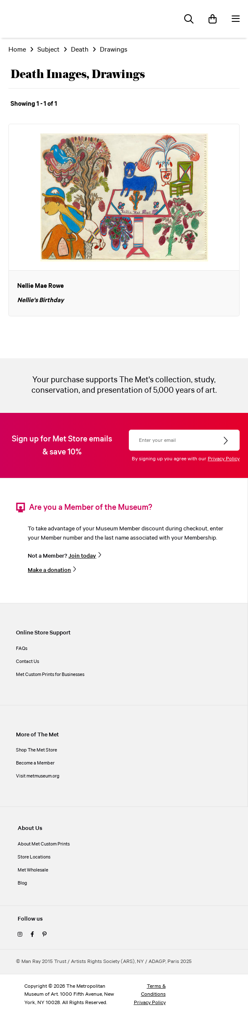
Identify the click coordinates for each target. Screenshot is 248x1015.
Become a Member (35, 763)
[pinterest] (44, 935)
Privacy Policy (224, 458)
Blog (22, 883)
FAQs (21, 648)
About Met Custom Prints (44, 844)
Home (17, 49)
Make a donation (49, 570)
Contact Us (27, 661)
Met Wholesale (33, 870)
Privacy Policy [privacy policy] (150, 1002)
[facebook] (32, 935)
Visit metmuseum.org (38, 776)
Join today (82, 556)
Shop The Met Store (36, 750)
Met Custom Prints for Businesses (50, 674)
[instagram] (20, 935)
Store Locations (34, 857)
